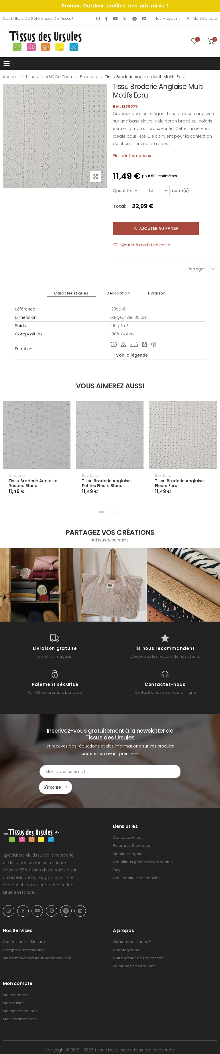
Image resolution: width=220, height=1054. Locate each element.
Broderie (88, 77)
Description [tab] (118, 293)
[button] (101, 512)
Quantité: (122, 190)
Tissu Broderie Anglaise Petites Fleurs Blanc (106, 483)
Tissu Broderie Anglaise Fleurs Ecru (179, 483)
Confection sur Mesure (24, 926)
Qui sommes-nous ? (132, 926)
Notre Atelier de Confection (138, 942)
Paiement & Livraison (132, 830)
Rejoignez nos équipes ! (135, 950)
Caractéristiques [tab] (78, 293)
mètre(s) (179, 190)
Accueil (10, 77)
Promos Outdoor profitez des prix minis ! (115, 5)
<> (213, 268)
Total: (119, 206)
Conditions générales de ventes (143, 846)
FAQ (116, 854)
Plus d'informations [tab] (132, 156)
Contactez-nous (128, 822)
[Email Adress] (86, 771)
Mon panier (13, 987)
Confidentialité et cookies (136, 862)
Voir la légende (132, 355)
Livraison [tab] (150, 293)
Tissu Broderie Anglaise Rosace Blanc (33, 483)
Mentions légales (129, 838)
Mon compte (201, 18)
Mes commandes (19, 1003)
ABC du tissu (59, 77)
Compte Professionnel (24, 934)
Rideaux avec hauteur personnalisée (37, 942)
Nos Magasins (167, 18)
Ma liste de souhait (20, 995)
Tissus (31, 77)
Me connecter (16, 979)
